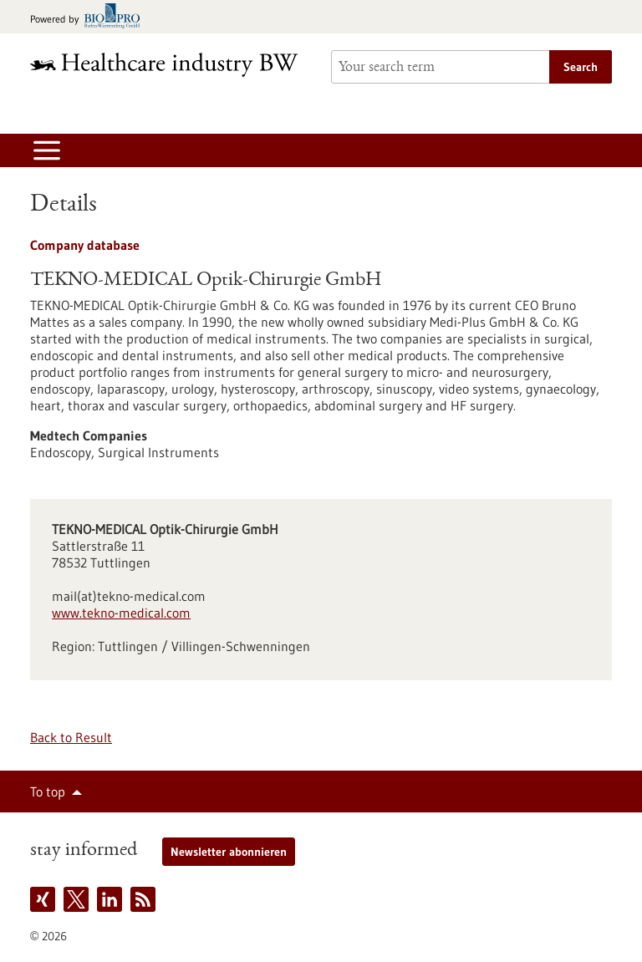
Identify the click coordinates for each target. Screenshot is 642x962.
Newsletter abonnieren (229, 851)
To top (47, 791)
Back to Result (71, 737)
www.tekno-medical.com (121, 612)
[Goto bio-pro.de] (90, 17)
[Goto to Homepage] (170, 64)
